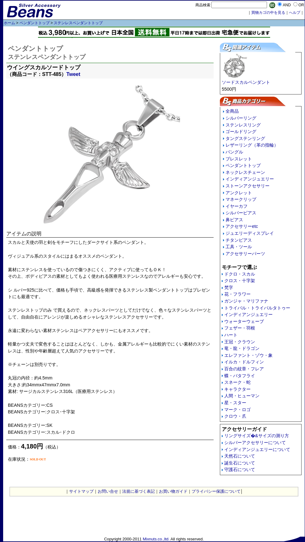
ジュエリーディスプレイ (250, 233)
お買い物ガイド (173, 491)
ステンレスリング (243, 124)
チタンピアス (239, 240)
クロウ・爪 (235, 416)
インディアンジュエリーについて (257, 449)
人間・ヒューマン (241, 395)
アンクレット (239, 192)
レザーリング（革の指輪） (252, 145)
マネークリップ (241, 199)
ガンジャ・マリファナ (246, 300)
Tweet (73, 74)
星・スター (235, 402)
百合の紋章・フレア (244, 368)
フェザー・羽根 (239, 327)
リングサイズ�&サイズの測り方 (256, 435)
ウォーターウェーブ (244, 321)
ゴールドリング (241, 131)
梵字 (228, 287)
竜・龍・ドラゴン (241, 348)
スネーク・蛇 (237, 382)
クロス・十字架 (239, 280)
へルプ (294, 12)
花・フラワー (237, 294)
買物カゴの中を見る (268, 12)
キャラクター (237, 389)
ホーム (9, 23)
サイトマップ (81, 491)
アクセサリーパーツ (245, 253)
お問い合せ (108, 491)
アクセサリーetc (242, 226)
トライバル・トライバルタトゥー (257, 307)
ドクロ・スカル (239, 273)
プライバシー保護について (216, 491)
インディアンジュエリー (250, 178)
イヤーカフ (237, 206)
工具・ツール (239, 246)
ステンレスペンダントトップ (78, 23)
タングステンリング (245, 138)
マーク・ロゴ (237, 409)
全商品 (232, 111)
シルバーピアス (241, 212)
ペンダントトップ (34, 23)
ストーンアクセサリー (248, 185)
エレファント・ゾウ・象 (248, 355)
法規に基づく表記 (138, 491)
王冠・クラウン (239, 341)
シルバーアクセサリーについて (255, 442)
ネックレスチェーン (245, 172)
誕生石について (239, 462)
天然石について (239, 456)
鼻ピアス (234, 219)
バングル (234, 151)
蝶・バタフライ (239, 375)
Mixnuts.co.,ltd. (156, 539)
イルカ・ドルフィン (244, 361)
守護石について (239, 469)
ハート (230, 334)
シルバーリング (241, 118)
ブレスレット (239, 158)
